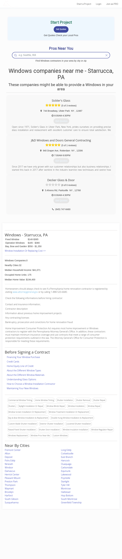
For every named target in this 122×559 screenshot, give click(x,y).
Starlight (65, 481)
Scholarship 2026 (93, 529)
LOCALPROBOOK (21, 4)
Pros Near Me (19, 533)
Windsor (9, 467)
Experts (48, 533)
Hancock (65, 460)
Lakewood (66, 474)
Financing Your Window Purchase (23, 357)
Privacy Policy (92, 533)
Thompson (10, 484)
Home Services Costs (22, 529)
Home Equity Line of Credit (20, 366)
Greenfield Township (71, 502)
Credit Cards (13, 361)
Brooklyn (9, 491)
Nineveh (9, 463)
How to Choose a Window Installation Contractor (31, 383)
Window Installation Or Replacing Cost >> (25, 250)
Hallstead (65, 491)
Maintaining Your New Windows (22, 388)
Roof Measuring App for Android (58, 543)
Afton (7, 453)
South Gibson (11, 498)
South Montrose (69, 498)
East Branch (67, 456)
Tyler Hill (65, 484)
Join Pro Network (52, 529)
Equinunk (65, 470)
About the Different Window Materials (25, 374)
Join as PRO (112, 4)
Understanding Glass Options (21, 379)
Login (98, 4)
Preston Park (11, 481)
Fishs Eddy (10, 460)
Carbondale (67, 467)
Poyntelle (65, 477)
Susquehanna (11, 502)
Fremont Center (13, 449)
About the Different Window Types (24, 370)
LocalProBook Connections (97, 540)
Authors (89, 536)
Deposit (9, 456)
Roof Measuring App (53, 536)
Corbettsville (67, 453)
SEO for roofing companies (97, 543)
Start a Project (84, 4)
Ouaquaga (66, 463)
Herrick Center (12, 474)
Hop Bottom (67, 495)
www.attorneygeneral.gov (25, 291)
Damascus (10, 470)
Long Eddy (66, 449)
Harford (9, 495)
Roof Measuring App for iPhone (58, 540)
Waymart (9, 488)
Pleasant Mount (12, 477)
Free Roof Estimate (21, 540)
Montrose (66, 488)
